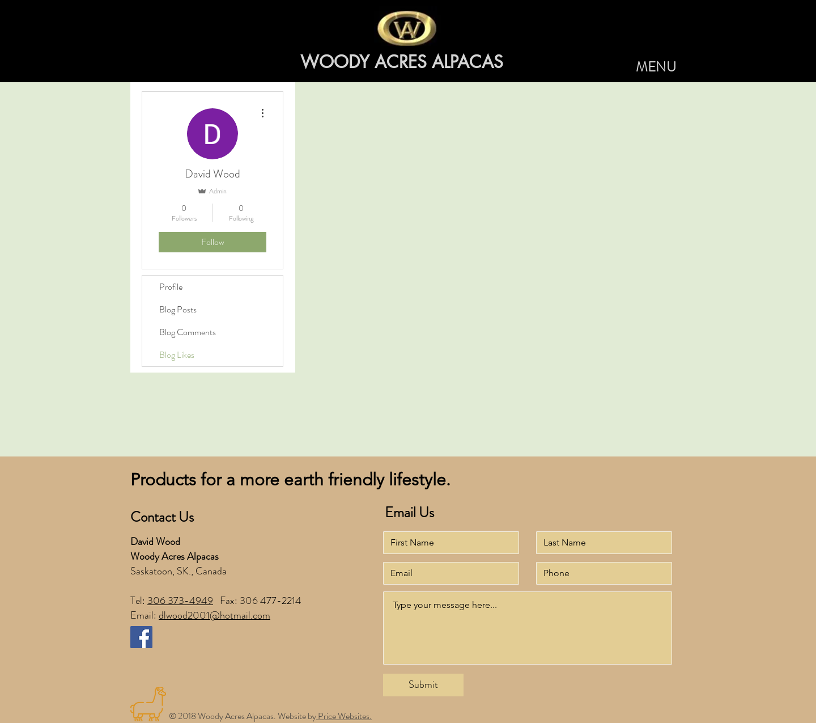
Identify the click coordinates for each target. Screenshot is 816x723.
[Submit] (423, 685)
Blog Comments (187, 332)
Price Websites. (344, 715)
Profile (170, 286)
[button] (656, 67)
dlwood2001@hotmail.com (214, 615)
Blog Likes (176, 354)
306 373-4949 (180, 600)
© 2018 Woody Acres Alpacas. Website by (242, 715)
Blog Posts (178, 309)
